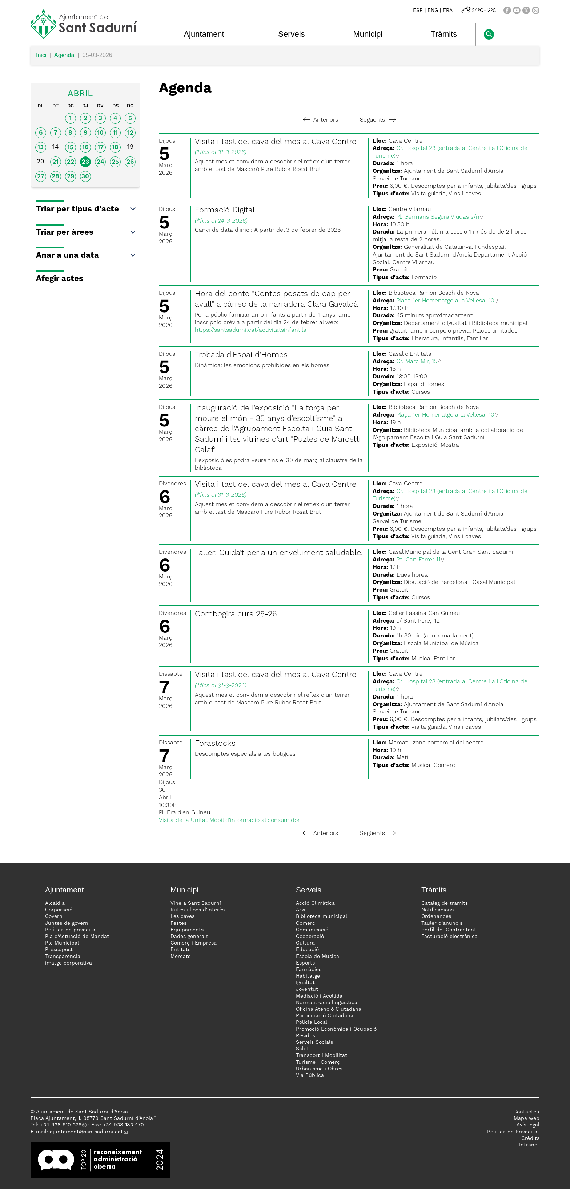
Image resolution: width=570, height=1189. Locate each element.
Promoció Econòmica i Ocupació (336, 1029)
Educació (307, 949)
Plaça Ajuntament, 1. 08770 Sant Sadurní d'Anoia (92, 1118)
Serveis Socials (314, 1042)
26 (130, 162)
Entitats (180, 949)
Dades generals (189, 936)
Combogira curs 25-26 (236, 614)
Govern (54, 916)
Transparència (62, 956)
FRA (448, 10)
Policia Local (311, 1022)
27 (40, 177)
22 (70, 162)
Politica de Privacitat (513, 1131)
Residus (305, 1035)
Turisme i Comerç (318, 1062)
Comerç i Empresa (193, 943)
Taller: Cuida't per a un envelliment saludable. (279, 553)
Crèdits (530, 1138)
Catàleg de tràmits (444, 903)
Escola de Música (317, 956)
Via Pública (310, 1075)
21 (55, 162)
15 (70, 147)
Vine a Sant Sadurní (195, 903)
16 (85, 147)
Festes (178, 923)
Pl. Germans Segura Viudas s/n (437, 217)
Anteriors (320, 120)
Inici (41, 55)
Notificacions (437, 909)
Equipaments (187, 929)
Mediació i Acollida (319, 996)
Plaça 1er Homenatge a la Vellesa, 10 (445, 301)
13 (40, 147)
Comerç (305, 923)
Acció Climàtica (315, 903)
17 (100, 147)
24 (100, 162)
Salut (302, 1048)
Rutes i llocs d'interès (197, 909)
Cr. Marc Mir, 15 (416, 362)
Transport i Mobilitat (321, 1055)
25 (115, 162)
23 (85, 162)
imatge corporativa (68, 963)
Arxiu (302, 909)
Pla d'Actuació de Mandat (77, 936)
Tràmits (444, 34)
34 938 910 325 (62, 1125)
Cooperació (310, 936)
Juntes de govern (66, 923)
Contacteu (526, 1111)
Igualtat (305, 982)
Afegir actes (59, 279)
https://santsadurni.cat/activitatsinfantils (250, 330)
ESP (418, 10)
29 (70, 177)
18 (115, 147)
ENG (433, 10)
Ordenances (436, 916)
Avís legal (528, 1125)
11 (115, 133)
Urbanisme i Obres (319, 1068)
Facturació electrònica (449, 936)
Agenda (64, 55)
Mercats (180, 956)
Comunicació (312, 929)
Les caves (182, 916)
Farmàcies (308, 969)
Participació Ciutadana (324, 1015)
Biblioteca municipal (321, 916)
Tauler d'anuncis (441, 923)
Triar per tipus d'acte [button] (86, 209)
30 (85, 177)
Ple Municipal (62, 943)
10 (100, 133)
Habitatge (308, 976)
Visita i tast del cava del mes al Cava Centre (275, 142)
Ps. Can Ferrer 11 (418, 560)
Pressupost (59, 949)
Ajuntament (204, 34)
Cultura (305, 943)
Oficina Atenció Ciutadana (328, 1009)
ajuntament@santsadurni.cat (86, 1131)
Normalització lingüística (326, 1002)
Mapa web (526, 1118)
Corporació (58, 909)
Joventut (307, 989)
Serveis (291, 34)
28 (55, 177)
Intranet (529, 1145)
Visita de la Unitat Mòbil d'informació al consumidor (229, 820)
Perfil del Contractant (448, 929)
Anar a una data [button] (86, 255)
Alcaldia (55, 903)
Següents (378, 120)
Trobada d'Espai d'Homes (241, 355)
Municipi (368, 34)
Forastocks (215, 744)
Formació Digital (225, 210)
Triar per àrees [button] (86, 232)
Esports (305, 963)
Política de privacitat (71, 929)
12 (130, 133)
